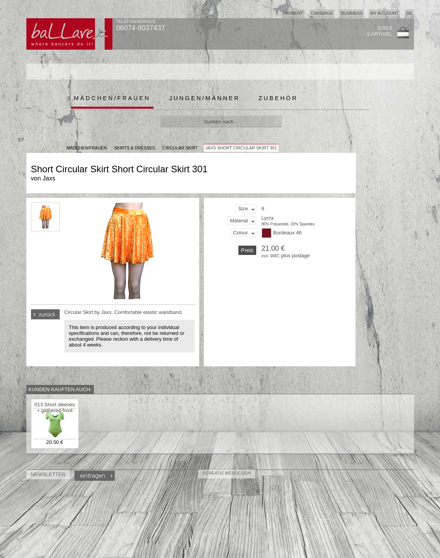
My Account (384, 13)
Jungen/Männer (204, 98)
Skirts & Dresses (134, 148)
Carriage (322, 13)
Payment (293, 13)
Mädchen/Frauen (112, 98)
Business (351, 13)
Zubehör (278, 98)
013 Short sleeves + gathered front (55, 407)
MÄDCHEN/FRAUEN (87, 148)
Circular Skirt (180, 148)
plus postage (295, 255)
